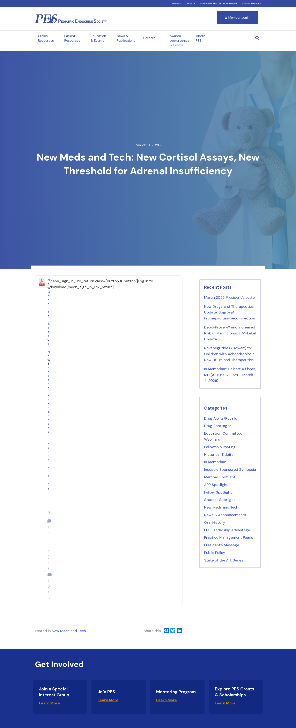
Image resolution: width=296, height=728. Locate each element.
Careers (149, 38)
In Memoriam (215, 461)
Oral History (214, 522)
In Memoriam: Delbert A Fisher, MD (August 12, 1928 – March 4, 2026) (230, 374)
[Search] (257, 38)
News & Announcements (225, 514)
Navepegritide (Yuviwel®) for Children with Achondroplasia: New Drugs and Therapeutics (229, 354)
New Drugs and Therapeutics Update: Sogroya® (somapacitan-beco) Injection (229, 312)
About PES (201, 38)
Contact (190, 3)
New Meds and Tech (69, 630)
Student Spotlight (219, 499)
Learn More (49, 703)
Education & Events (98, 38)
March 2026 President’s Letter (230, 297)
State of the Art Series (223, 560)
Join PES (176, 3)
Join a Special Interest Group (54, 692)
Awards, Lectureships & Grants (179, 40)
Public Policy (214, 552)
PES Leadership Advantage (227, 530)
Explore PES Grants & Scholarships (234, 692)
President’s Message (221, 545)
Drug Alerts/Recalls (220, 418)
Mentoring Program (176, 692)
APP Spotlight (216, 484)
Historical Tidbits (218, 454)
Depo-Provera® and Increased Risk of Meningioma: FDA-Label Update (230, 333)
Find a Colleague (251, 3)
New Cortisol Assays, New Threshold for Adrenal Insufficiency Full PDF (48, 398)
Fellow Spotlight (218, 492)
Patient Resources (72, 38)
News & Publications (126, 38)
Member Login (237, 17)
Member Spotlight (219, 477)
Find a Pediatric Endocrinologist (218, 3)
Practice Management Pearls (228, 537)
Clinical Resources (46, 38)
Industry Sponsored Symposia (230, 469)
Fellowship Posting (220, 446)
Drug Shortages (217, 425)
